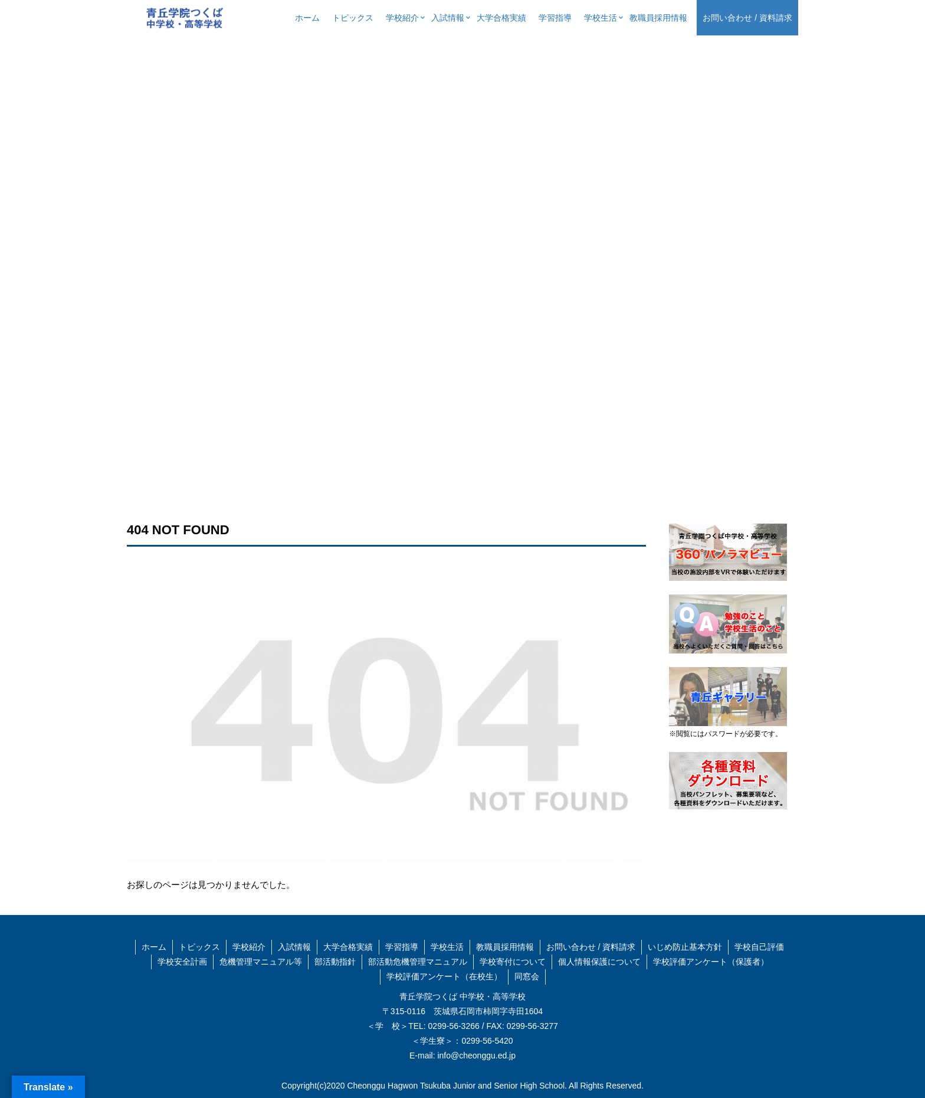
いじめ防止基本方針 (685, 947)
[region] (462, 266)
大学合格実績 (348, 947)
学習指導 (401, 947)
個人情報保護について (599, 961)
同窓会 (526, 976)
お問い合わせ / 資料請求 (591, 947)
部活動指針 (335, 961)
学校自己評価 (759, 947)
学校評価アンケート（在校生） (444, 976)
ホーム (154, 947)
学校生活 (447, 947)
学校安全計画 (182, 961)
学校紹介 (248, 947)
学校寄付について (513, 961)
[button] (18, 266)
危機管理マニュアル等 (260, 961)
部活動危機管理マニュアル (417, 961)
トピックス (199, 947)
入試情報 (294, 947)
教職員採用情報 (505, 947)
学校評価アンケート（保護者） (711, 961)
